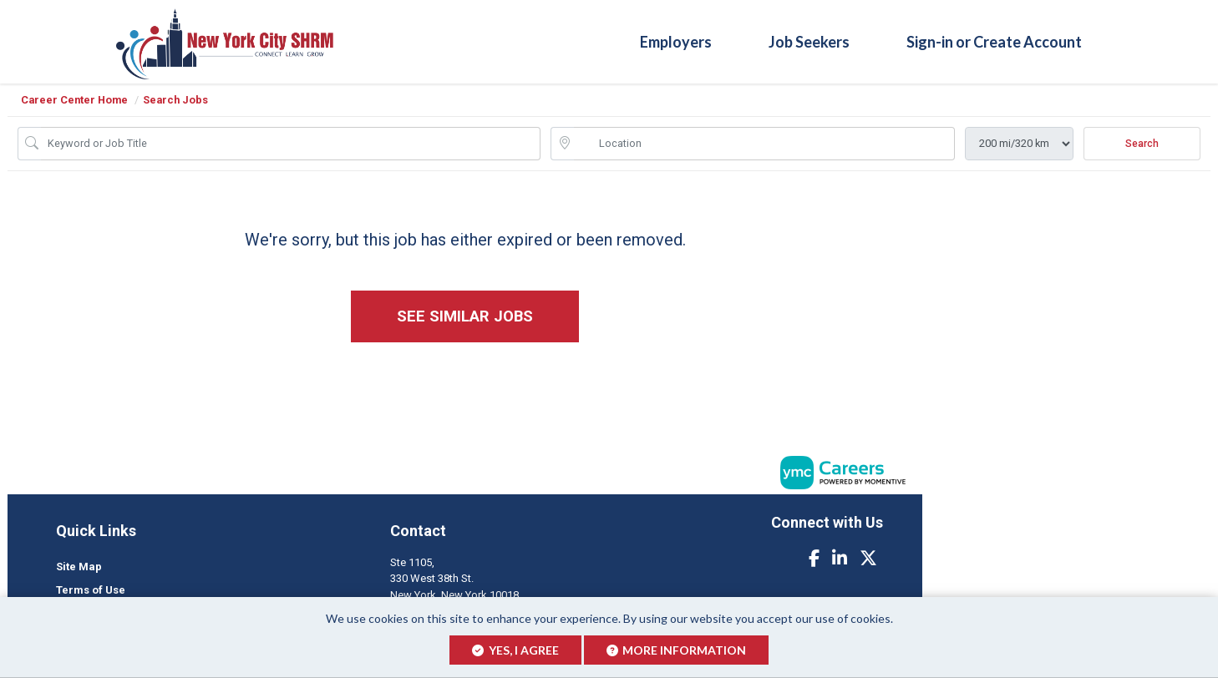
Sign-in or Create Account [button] (994, 41)
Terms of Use (90, 590)
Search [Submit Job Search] (1142, 143)
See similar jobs (465, 316)
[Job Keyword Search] (290, 143)
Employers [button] (676, 41)
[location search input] (764, 143)
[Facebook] (813, 559)
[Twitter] (868, 559)
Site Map (79, 566)
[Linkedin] (839, 559)
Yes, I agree (515, 650)
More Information (676, 650)
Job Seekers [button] (809, 41)
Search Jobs (175, 100)
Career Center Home (74, 100)
